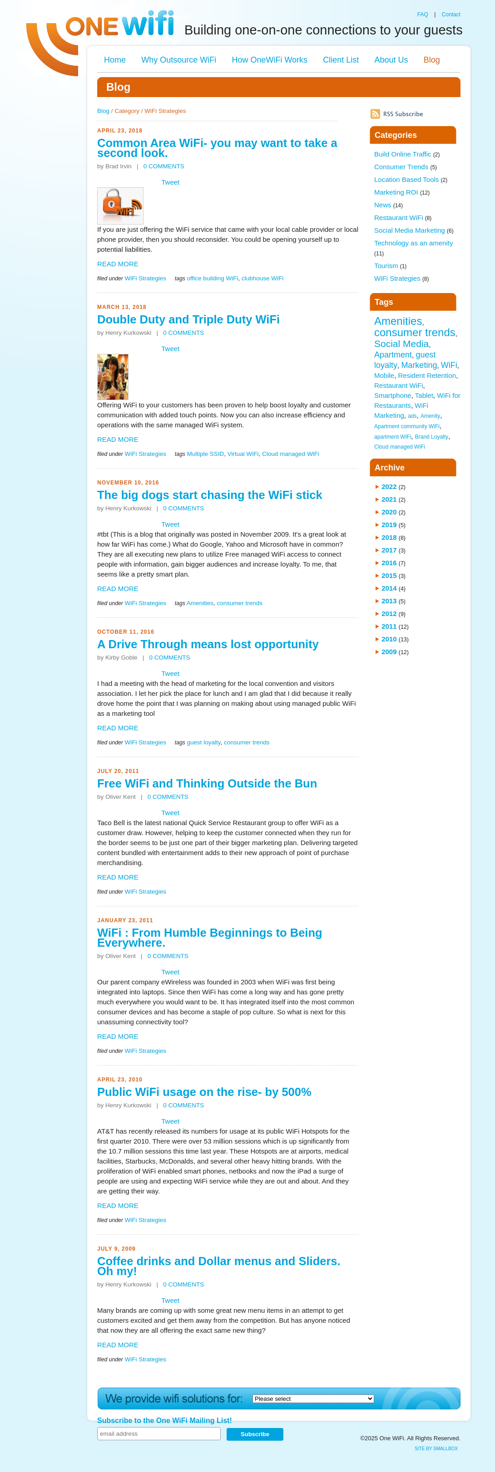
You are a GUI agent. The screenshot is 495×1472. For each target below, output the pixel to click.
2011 (388, 626)
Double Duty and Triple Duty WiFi (188, 319)
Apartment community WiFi (407, 426)
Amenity (430, 416)
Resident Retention (427, 375)
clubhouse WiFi (262, 278)
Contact (451, 14)
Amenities (200, 603)
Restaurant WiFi (402, 217)
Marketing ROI (402, 192)
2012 (388, 613)
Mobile (384, 375)
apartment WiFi (392, 437)
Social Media (401, 343)
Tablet (424, 395)
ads (412, 416)
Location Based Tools (410, 179)
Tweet (170, 182)
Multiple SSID (205, 453)
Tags (384, 302)
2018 (388, 537)
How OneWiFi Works (269, 59)
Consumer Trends (405, 167)
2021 (388, 499)
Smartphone (392, 395)
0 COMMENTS (164, 166)
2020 (388, 512)
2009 (388, 651)
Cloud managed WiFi (290, 453)
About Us (391, 59)
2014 (388, 588)
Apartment (393, 354)
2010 (388, 639)
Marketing (419, 365)
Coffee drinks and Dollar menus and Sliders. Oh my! (219, 1266)
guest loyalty (203, 742)
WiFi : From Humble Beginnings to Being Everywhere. (209, 937)
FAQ (422, 14)
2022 (388, 486)
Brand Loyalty (431, 437)
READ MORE (118, 264)
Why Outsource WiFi (178, 59)
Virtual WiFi (243, 453)
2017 (388, 550)
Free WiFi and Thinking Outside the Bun (207, 783)
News (388, 205)
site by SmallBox (436, 1448)
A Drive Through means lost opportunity (208, 644)
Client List (341, 59)
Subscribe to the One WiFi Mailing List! (164, 1420)
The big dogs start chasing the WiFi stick (209, 495)
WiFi (449, 365)
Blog (432, 59)
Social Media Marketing (414, 230)
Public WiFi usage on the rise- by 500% (204, 1092)
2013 (388, 601)
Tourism (390, 265)
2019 (388, 524)
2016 (388, 563)
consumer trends (240, 603)
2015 (388, 575)
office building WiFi (212, 278)
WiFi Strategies (145, 278)
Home (115, 59)
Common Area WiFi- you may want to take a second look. (217, 148)
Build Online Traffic (407, 154)
